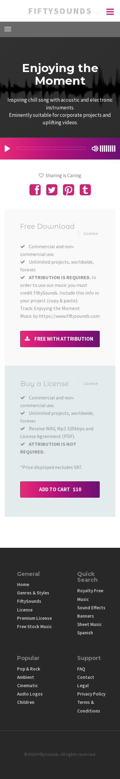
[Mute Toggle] (95, 148)
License (91, 233)
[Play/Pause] (7, 148)
